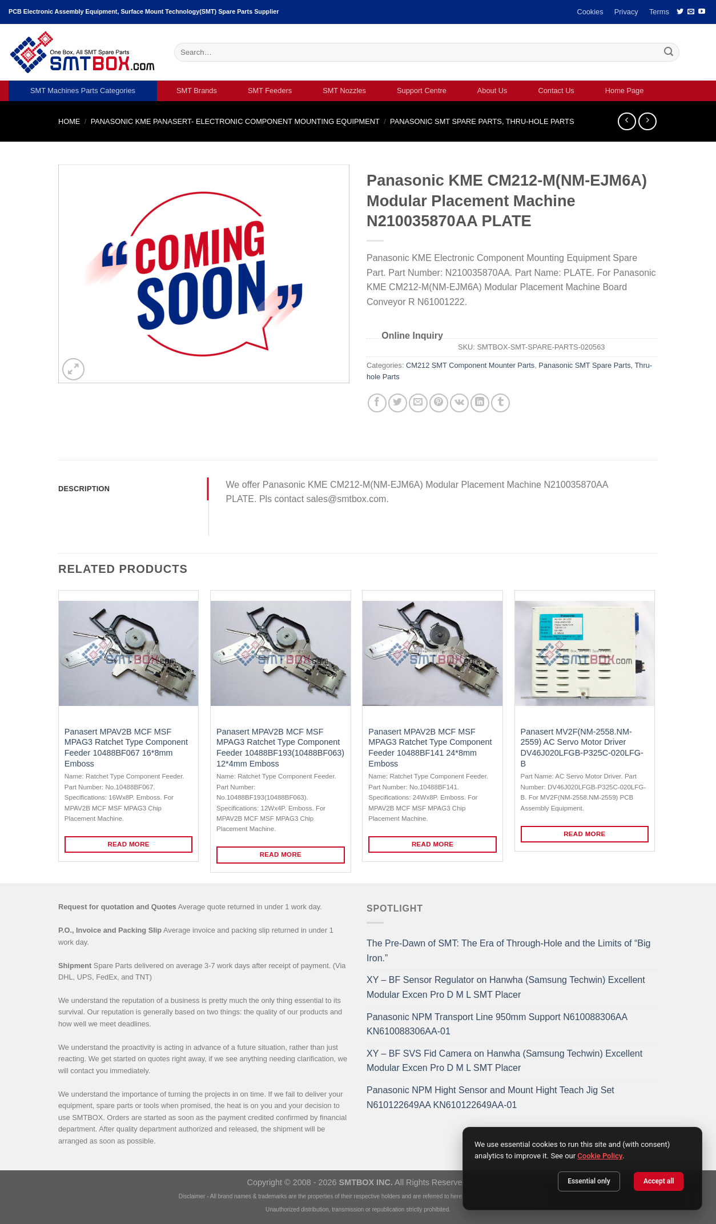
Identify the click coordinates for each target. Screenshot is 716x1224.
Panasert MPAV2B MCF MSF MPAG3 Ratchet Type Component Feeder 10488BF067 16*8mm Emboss (126, 747)
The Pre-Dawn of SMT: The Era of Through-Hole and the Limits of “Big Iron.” (508, 950)
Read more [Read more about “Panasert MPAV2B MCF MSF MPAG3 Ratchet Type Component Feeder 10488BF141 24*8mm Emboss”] (433, 844)
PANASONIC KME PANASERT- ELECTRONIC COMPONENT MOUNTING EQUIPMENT (235, 121)
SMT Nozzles (344, 90)
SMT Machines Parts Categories (82, 90)
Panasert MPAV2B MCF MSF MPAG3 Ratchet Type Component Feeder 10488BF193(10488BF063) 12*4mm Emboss (280, 747)
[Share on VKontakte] (459, 403)
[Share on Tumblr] (500, 403)
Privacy (626, 11)
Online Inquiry (412, 335)
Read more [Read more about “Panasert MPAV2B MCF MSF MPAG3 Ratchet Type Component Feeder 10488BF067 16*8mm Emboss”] (128, 844)
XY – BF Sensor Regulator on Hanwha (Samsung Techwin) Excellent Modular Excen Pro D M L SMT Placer (506, 987)
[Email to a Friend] (418, 403)
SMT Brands (196, 90)
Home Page (624, 90)
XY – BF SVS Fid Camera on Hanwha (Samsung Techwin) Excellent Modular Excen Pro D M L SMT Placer (504, 1061)
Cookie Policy (599, 1155)
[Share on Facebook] (377, 403)
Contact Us (556, 90)
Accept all (659, 1181)
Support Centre (422, 90)
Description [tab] (84, 488)
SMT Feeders (270, 90)
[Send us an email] (690, 12)
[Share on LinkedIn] (479, 403)
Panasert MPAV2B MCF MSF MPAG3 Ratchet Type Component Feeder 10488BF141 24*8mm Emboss (430, 747)
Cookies (590, 11)
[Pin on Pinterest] (438, 403)
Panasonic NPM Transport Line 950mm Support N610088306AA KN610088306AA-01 (497, 1024)
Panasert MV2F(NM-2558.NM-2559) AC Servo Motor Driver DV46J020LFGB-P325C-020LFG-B (582, 747)
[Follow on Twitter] (680, 12)
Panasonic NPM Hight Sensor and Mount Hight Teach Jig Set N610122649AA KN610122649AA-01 (490, 1097)
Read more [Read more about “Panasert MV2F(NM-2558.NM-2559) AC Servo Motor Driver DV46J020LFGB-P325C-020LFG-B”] (585, 833)
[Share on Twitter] (397, 403)
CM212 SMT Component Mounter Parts (470, 365)
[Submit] (668, 52)
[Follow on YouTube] (701, 12)
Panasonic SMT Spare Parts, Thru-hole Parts (482, 121)
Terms (659, 11)
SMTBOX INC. (366, 1182)
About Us (492, 90)
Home (69, 121)
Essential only (590, 1181)
